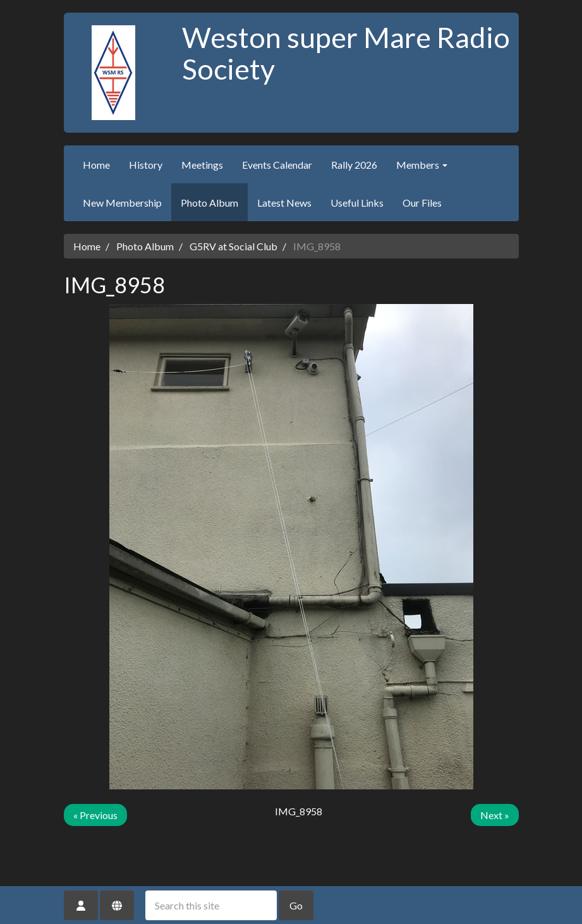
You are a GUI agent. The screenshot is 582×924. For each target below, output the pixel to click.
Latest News (284, 203)
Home (96, 165)
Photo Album (209, 203)
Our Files (422, 203)
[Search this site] (211, 905)
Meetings (202, 165)
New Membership (122, 203)
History (145, 165)
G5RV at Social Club (233, 246)
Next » (494, 815)
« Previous (95, 815)
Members (421, 165)
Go (296, 905)
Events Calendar (277, 165)
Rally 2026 (354, 165)
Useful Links (357, 203)
